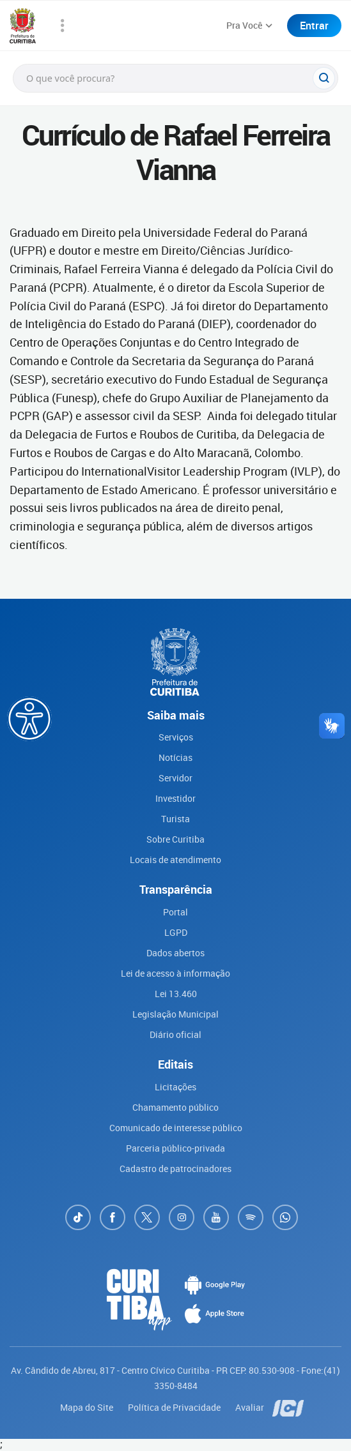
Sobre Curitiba (175, 839)
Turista (175, 819)
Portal (175, 912)
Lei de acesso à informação (175, 973)
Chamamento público (175, 1107)
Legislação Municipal (175, 1014)
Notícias (175, 757)
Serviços (176, 737)
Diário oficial (175, 1034)
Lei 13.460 (176, 994)
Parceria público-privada (175, 1148)
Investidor (175, 798)
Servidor (175, 778)
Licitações (175, 1087)
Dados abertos (175, 953)
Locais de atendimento (175, 859)
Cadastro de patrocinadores (175, 1168)
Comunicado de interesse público (175, 1128)
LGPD (175, 932)
